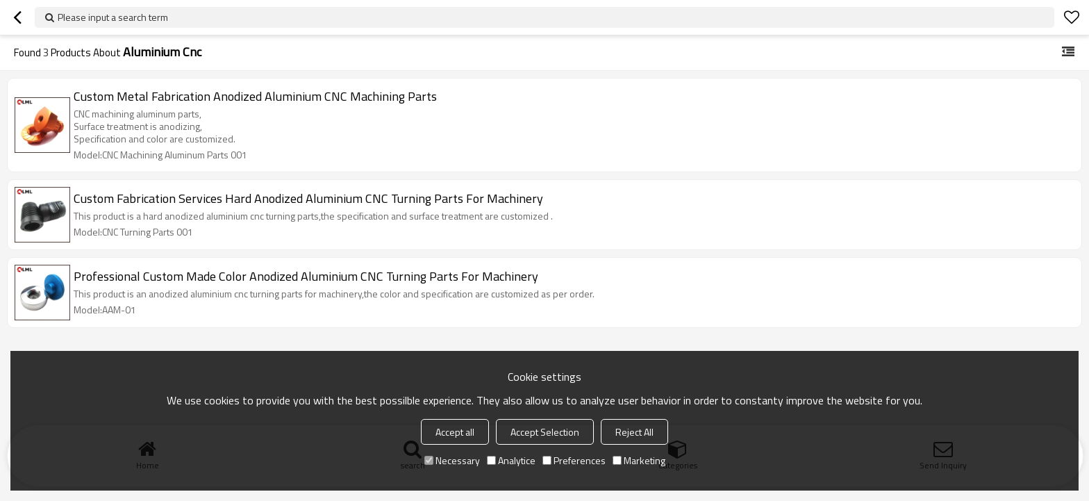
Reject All (634, 432)
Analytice (511, 460)
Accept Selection (544, 432)
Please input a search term (113, 17)
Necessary (452, 460)
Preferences (574, 460)
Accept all (454, 432)
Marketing (639, 460)
